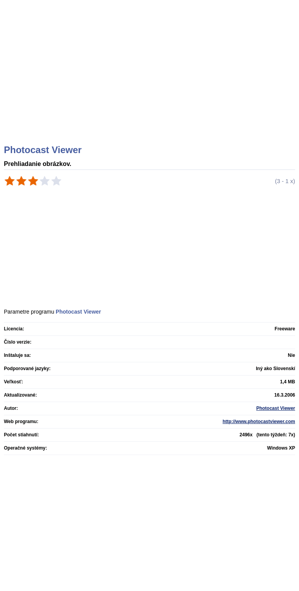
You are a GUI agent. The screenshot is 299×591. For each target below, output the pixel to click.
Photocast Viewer (275, 408)
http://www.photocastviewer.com (259, 421)
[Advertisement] (150, 81)
